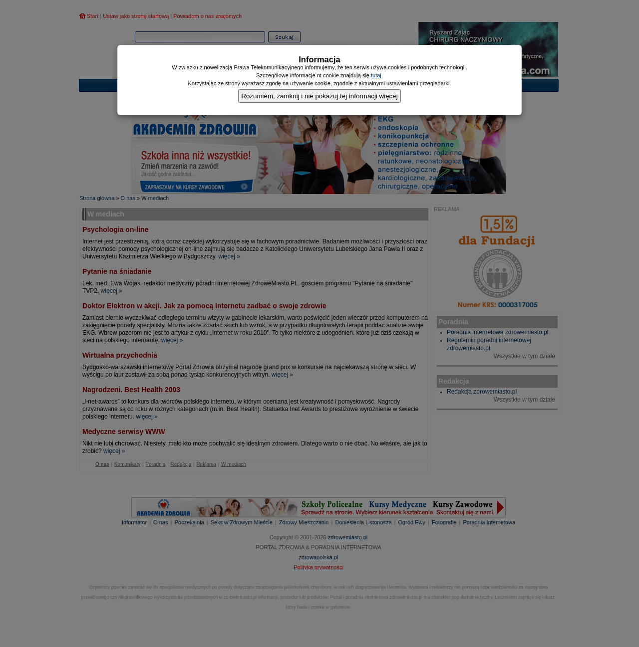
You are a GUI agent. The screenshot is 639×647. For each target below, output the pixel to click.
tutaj (376, 75)
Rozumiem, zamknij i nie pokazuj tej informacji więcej (319, 96)
